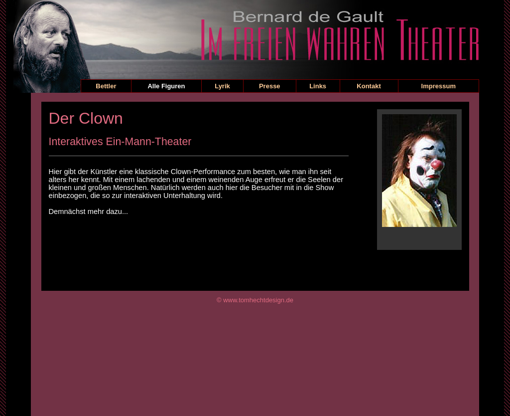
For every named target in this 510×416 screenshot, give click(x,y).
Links (317, 86)
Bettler (106, 86)
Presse (269, 86)
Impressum (438, 86)
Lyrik (222, 86)
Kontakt (369, 86)
